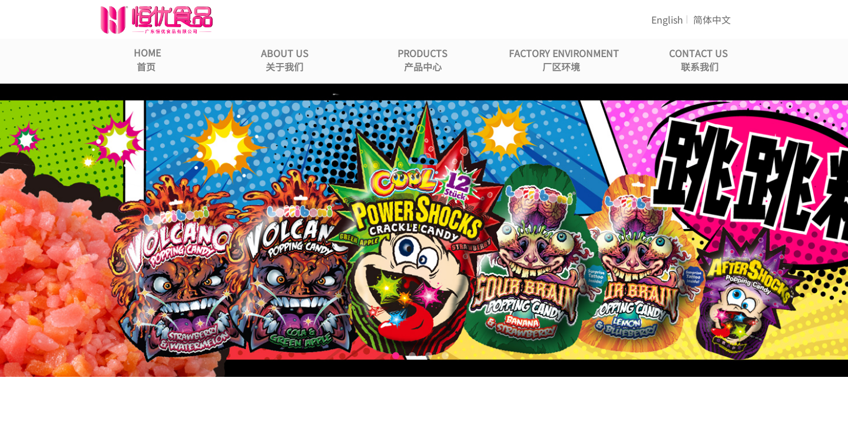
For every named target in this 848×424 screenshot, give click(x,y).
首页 (146, 66)
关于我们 (284, 66)
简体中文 (712, 19)
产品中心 (423, 66)
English (667, 19)
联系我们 (699, 66)
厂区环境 (561, 66)
